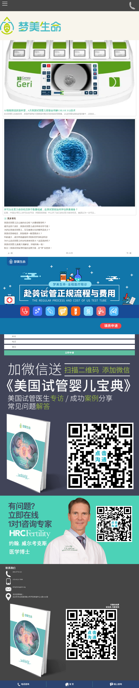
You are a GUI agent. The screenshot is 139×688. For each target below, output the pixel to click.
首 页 (69, 684)
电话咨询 (23, 684)
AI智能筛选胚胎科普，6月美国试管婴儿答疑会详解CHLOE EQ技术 (39, 110)
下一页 (128, 253)
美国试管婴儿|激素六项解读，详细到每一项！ (24, 244)
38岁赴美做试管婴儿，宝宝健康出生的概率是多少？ (27, 230)
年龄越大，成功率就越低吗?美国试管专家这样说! (26, 237)
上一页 (10, 253)
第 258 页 (69, 253)
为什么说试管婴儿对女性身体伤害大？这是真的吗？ (27, 241)
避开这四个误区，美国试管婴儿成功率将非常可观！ (27, 226)
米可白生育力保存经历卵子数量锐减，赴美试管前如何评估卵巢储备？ (41, 209)
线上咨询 (116, 684)
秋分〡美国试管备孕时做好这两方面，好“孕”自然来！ (28, 248)
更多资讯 (11, 218)
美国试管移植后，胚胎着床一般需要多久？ (23, 233)
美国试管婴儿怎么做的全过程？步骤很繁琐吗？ (25, 223)
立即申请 (69, 352)
